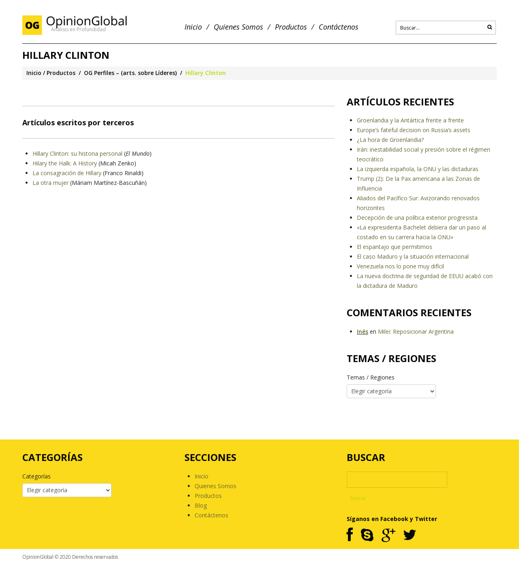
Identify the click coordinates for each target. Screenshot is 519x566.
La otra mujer (50, 183)
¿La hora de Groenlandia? (390, 140)
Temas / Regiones (371, 377)
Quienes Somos (238, 27)
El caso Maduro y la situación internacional (413, 256)
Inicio (193, 27)
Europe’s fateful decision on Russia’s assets (413, 130)
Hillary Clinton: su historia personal (77, 153)
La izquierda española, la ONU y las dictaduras (417, 169)
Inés (362, 331)
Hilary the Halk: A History (64, 163)
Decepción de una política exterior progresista (417, 217)
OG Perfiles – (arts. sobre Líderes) (130, 73)
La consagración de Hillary (66, 173)
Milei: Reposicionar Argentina (416, 331)
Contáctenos (338, 27)
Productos (291, 27)
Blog (201, 505)
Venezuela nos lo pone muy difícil (400, 266)
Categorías (36, 476)
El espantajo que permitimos (394, 247)
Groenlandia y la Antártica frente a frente (410, 120)
